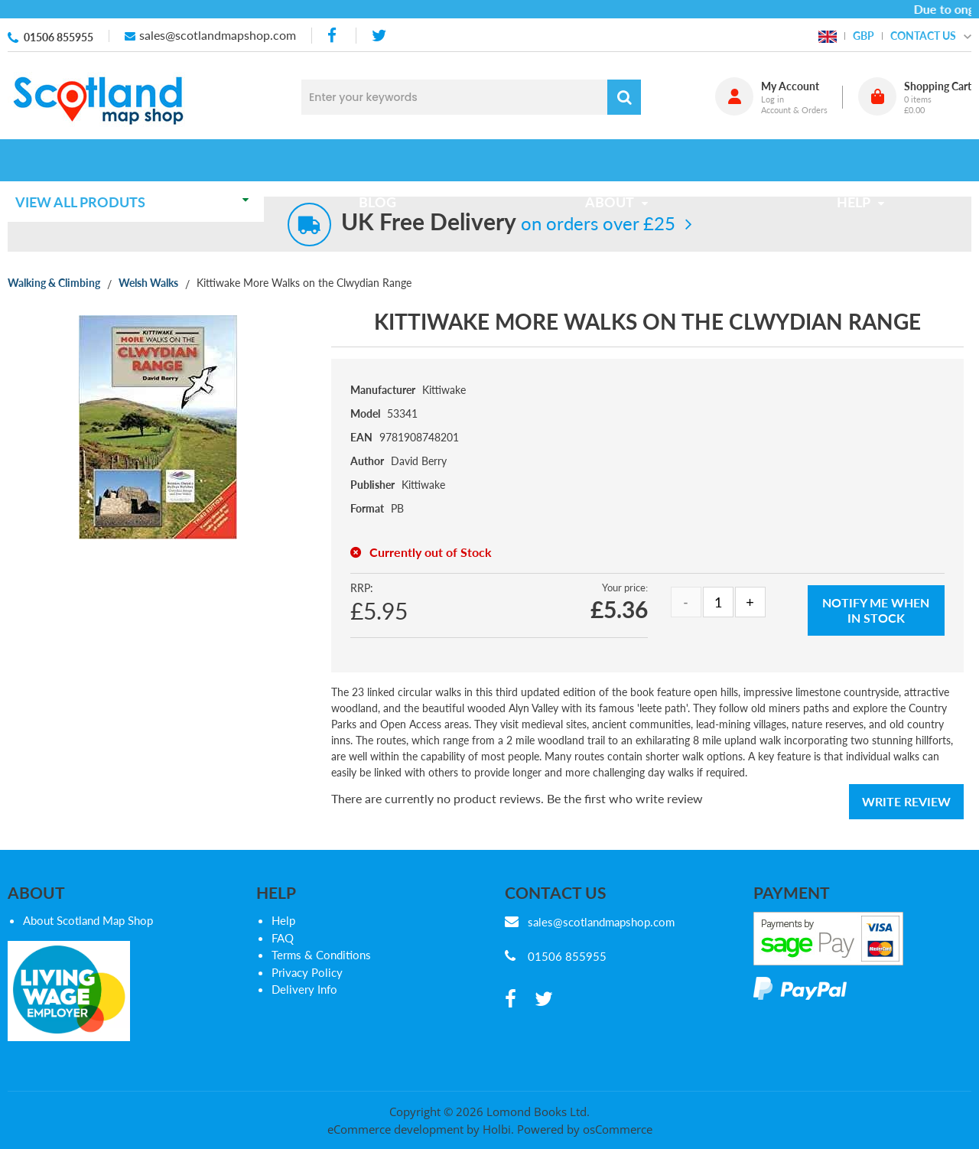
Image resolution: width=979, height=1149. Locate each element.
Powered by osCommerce (584, 1129)
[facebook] (333, 36)
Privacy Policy (307, 972)
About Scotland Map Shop (88, 920)
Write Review (906, 801)
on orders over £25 (508, 223)
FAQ (283, 938)
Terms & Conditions (321, 955)
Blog (382, 159)
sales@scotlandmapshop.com (217, 35)
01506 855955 (58, 37)
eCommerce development (395, 1129)
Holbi (497, 1129)
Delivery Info (304, 989)
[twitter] (379, 36)
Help (283, 920)
